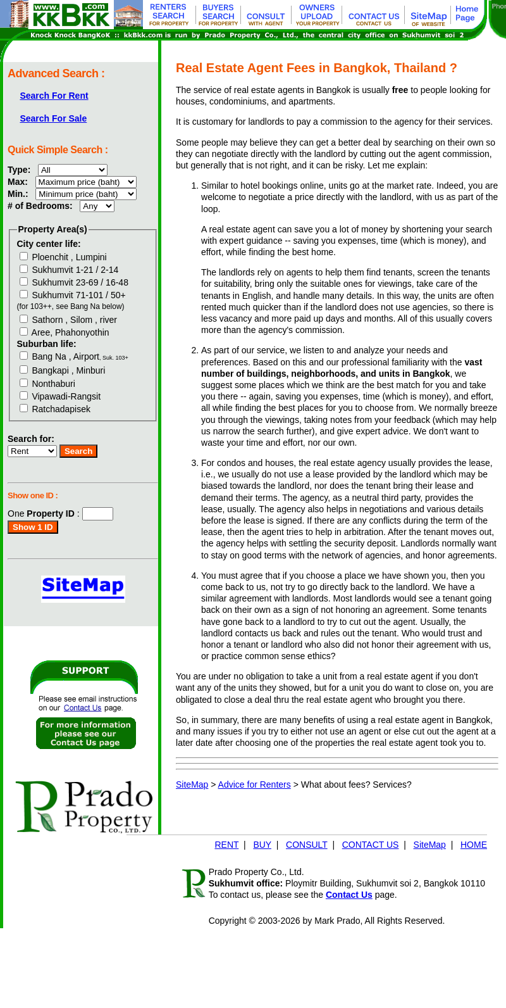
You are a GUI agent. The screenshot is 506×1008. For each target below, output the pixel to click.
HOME (473, 845)
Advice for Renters (254, 784)
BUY (262, 845)
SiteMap (192, 784)
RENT (226, 845)
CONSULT (307, 845)
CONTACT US (370, 845)
